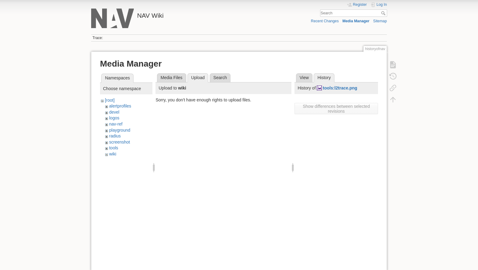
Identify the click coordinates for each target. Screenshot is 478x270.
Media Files (172, 77)
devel (114, 112)
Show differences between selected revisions (336, 109)
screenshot (119, 142)
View (304, 77)
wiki (112, 153)
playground (119, 130)
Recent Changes (325, 21)
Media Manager (355, 21)
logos (114, 117)
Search (384, 13)
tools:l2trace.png (340, 88)
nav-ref (116, 124)
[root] (110, 100)
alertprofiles (120, 106)
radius (115, 135)
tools (113, 147)
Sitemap (380, 21)
